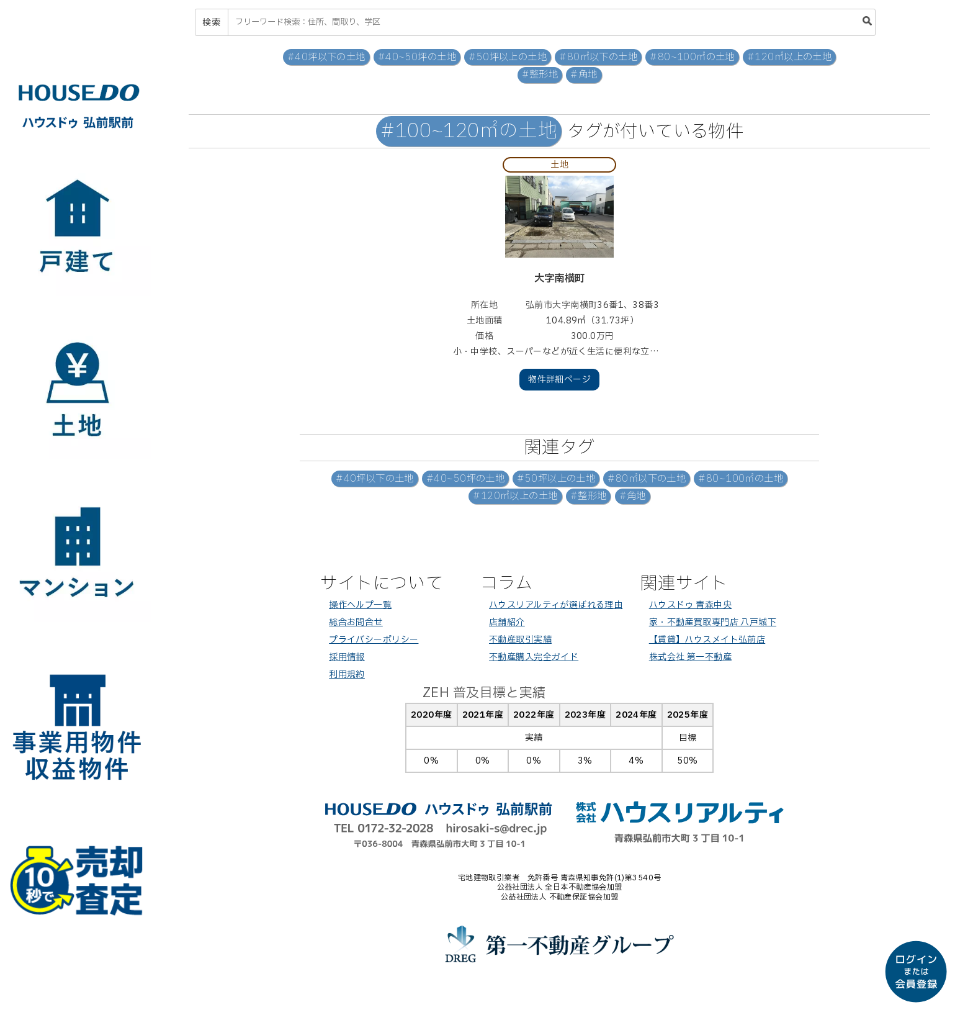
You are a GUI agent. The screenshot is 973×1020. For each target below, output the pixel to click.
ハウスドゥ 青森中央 (690, 605)
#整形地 (540, 75)
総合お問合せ (356, 622)
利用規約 (347, 674)
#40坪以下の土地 (326, 57)
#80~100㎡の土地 (692, 57)
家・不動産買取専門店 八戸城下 (712, 622)
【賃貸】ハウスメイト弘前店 (707, 639)
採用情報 (347, 657)
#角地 (583, 75)
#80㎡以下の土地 (598, 57)
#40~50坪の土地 (417, 57)
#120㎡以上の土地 (789, 57)
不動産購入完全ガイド (533, 657)
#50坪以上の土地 (508, 57)
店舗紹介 (507, 622)
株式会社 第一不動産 (690, 657)
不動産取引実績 (520, 639)
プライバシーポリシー (373, 639)
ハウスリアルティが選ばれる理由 (555, 605)
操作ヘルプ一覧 (360, 605)
